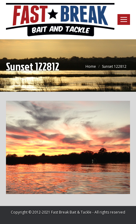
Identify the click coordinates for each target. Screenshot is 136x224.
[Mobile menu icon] (123, 19)
